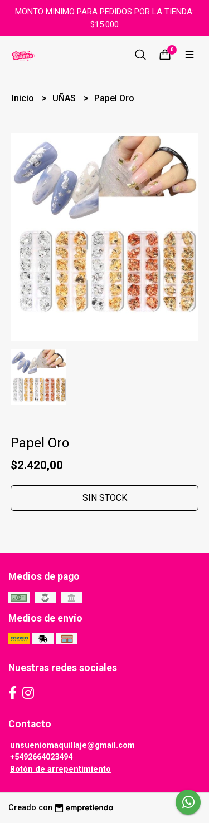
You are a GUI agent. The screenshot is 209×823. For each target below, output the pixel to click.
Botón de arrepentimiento (60, 769)
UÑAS (65, 98)
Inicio (24, 98)
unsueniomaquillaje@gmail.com (72, 745)
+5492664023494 (41, 757)
